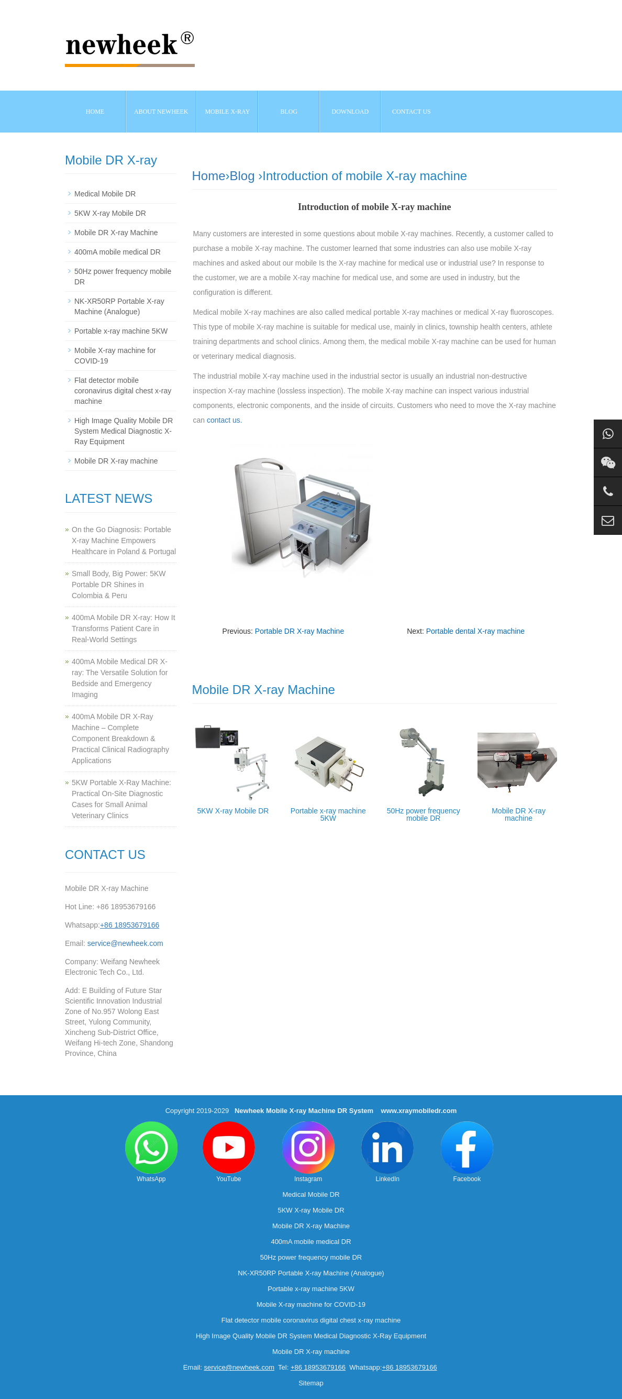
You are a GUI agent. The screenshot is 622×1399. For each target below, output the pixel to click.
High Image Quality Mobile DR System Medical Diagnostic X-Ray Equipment (123, 431)
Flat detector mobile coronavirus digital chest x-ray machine (122, 390)
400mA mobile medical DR (117, 252)
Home (95, 111)
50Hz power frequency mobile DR (423, 814)
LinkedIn (387, 1152)
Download (350, 111)
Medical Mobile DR (105, 194)
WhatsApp (151, 1152)
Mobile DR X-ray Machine (116, 232)
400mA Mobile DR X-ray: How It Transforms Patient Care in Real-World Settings (123, 628)
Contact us (411, 111)
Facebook (467, 1152)
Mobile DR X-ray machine (519, 814)
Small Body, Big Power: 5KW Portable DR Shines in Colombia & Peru (118, 584)
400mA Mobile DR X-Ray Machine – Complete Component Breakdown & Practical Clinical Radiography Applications (120, 738)
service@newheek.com (125, 943)
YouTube (229, 1152)
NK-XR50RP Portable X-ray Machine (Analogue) (311, 1273)
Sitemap (311, 1383)
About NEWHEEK (161, 111)
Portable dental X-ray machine (475, 631)
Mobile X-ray (227, 111)
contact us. (224, 420)
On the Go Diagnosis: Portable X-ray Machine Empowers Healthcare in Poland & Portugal (124, 540)
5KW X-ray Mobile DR (233, 811)
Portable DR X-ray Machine (299, 631)
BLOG (289, 111)
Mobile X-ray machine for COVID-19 (311, 1304)
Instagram (308, 1152)
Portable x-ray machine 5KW (328, 814)
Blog (242, 176)
